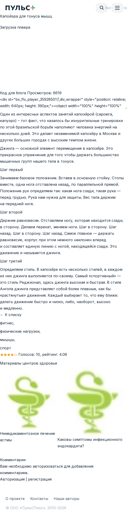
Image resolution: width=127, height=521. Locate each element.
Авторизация (12, 479)
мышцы (7, 339)
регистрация (40, 479)
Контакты (39, 498)
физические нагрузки (19, 331)
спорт (5, 348)
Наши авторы (66, 498)
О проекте (15, 498)
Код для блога (13, 93)
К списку (13, 314)
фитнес (6, 323)
